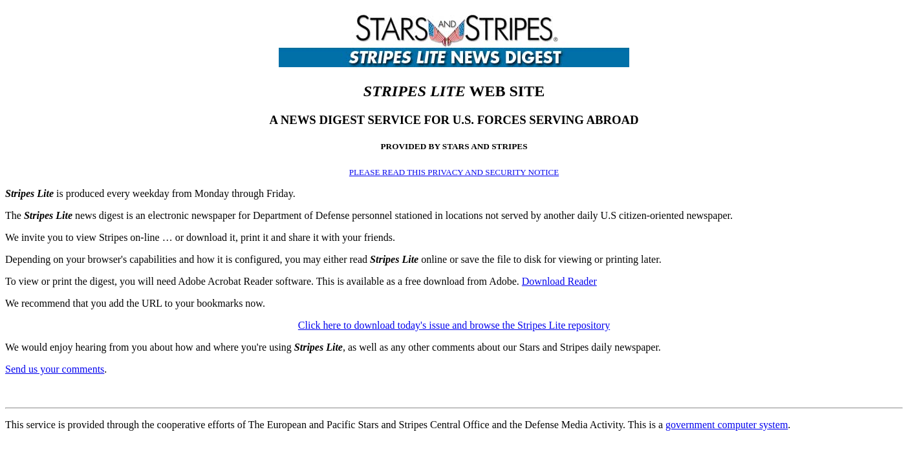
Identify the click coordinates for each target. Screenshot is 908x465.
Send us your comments (54, 369)
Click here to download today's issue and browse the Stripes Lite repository (454, 325)
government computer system (726, 424)
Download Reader (559, 281)
